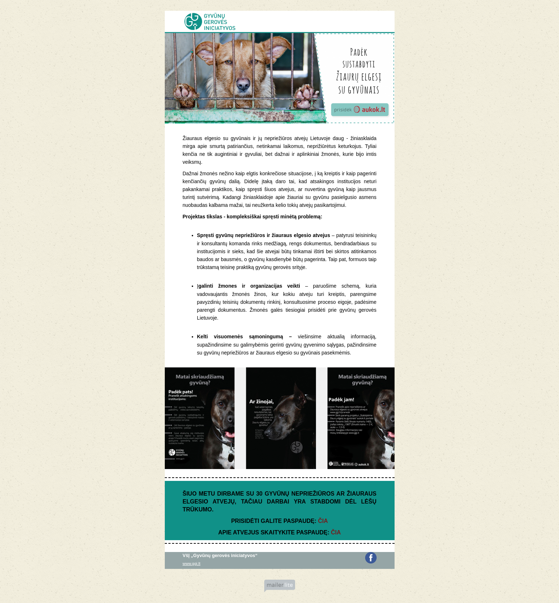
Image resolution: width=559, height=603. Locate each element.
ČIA (323, 521)
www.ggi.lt (192, 563)
